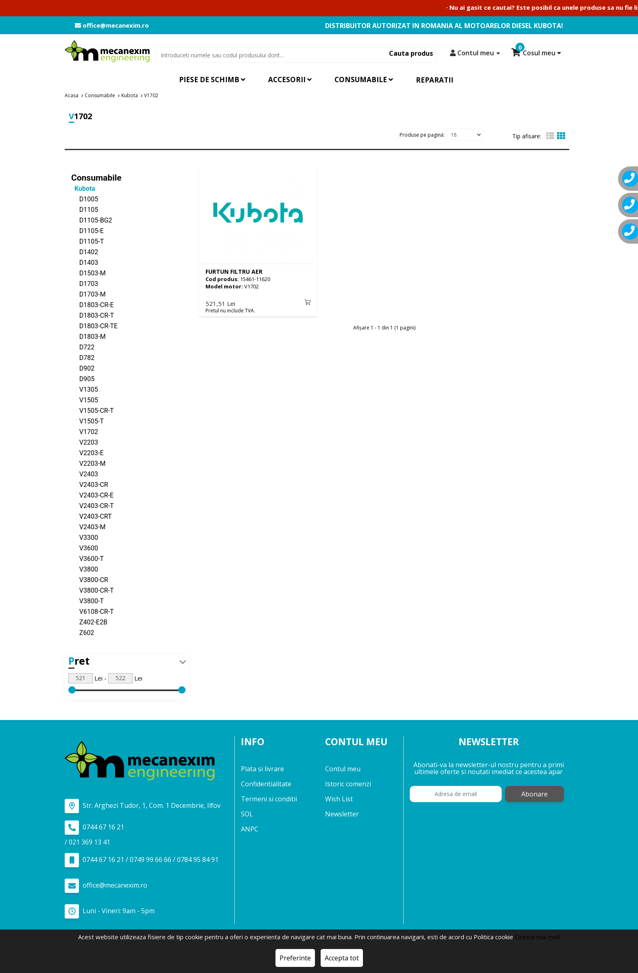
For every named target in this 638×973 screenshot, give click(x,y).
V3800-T (87, 600)
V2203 (84, 442)
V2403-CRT (91, 516)
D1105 (84, 209)
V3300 (84, 537)
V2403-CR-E (92, 495)
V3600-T (87, 558)
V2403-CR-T (92, 505)
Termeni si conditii (269, 798)
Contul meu (343, 768)
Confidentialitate (266, 783)
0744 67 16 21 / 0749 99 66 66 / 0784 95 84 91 (141, 860)
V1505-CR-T (92, 410)
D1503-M (88, 273)
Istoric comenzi (348, 783)
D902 (82, 368)
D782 (82, 357)
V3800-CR (89, 579)
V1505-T (87, 421)
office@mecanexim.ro (112, 25)
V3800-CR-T (92, 590)
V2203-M (88, 463)
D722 (82, 347)
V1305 (84, 389)
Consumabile (96, 177)
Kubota (83, 188)
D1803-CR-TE (94, 325)
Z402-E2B (89, 622)
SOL (247, 813)
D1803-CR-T (92, 315)
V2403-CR (89, 484)
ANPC (249, 829)
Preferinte (295, 957)
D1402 (84, 251)
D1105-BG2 (91, 220)
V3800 (84, 569)
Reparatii (434, 80)
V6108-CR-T (92, 611)
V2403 (84, 474)
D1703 (84, 283)
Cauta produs (411, 53)
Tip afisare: (526, 136)
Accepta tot (342, 957)
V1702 (84, 431)
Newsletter (342, 813)
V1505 (84, 400)
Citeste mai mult (537, 937)
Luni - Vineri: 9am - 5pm (110, 911)
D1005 (84, 199)
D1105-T (87, 241)
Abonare (534, 794)
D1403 (84, 262)
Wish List (339, 798)
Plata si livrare (262, 768)
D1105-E (87, 230)
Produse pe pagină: (422, 134)
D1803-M (88, 336)
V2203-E (87, 452)
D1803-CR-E (92, 304)
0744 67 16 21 (94, 827)
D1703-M (88, 294)
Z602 (82, 632)
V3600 (84, 548)
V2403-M (88, 526)
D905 (82, 378)
